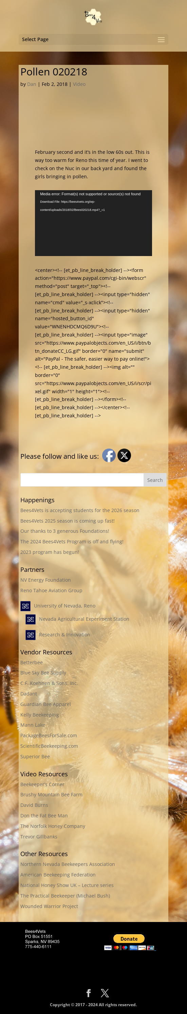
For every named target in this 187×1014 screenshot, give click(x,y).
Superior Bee (35, 756)
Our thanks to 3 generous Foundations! (64, 531)
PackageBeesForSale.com (48, 735)
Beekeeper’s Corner (42, 784)
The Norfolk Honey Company (52, 826)
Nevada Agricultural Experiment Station (84, 619)
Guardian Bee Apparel (45, 704)
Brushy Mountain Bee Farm (51, 794)
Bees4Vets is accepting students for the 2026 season (79, 510)
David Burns (34, 805)
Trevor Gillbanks (38, 836)
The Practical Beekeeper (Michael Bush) (65, 895)
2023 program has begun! (49, 552)
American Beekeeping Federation (58, 874)
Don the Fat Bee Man (44, 815)
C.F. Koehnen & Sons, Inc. (49, 683)
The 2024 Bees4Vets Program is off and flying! (72, 541)
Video (79, 84)
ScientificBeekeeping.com (49, 746)
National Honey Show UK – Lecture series (67, 885)
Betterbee (31, 662)
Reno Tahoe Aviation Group (51, 590)
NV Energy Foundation (45, 580)
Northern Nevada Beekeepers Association (67, 864)
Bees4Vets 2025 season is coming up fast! (67, 521)
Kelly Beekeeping (39, 714)
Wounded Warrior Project (49, 906)
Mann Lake (32, 725)
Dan (31, 84)
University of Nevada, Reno (64, 605)
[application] (93, 223)
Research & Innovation (64, 634)
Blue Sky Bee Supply (43, 672)
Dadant (28, 693)
